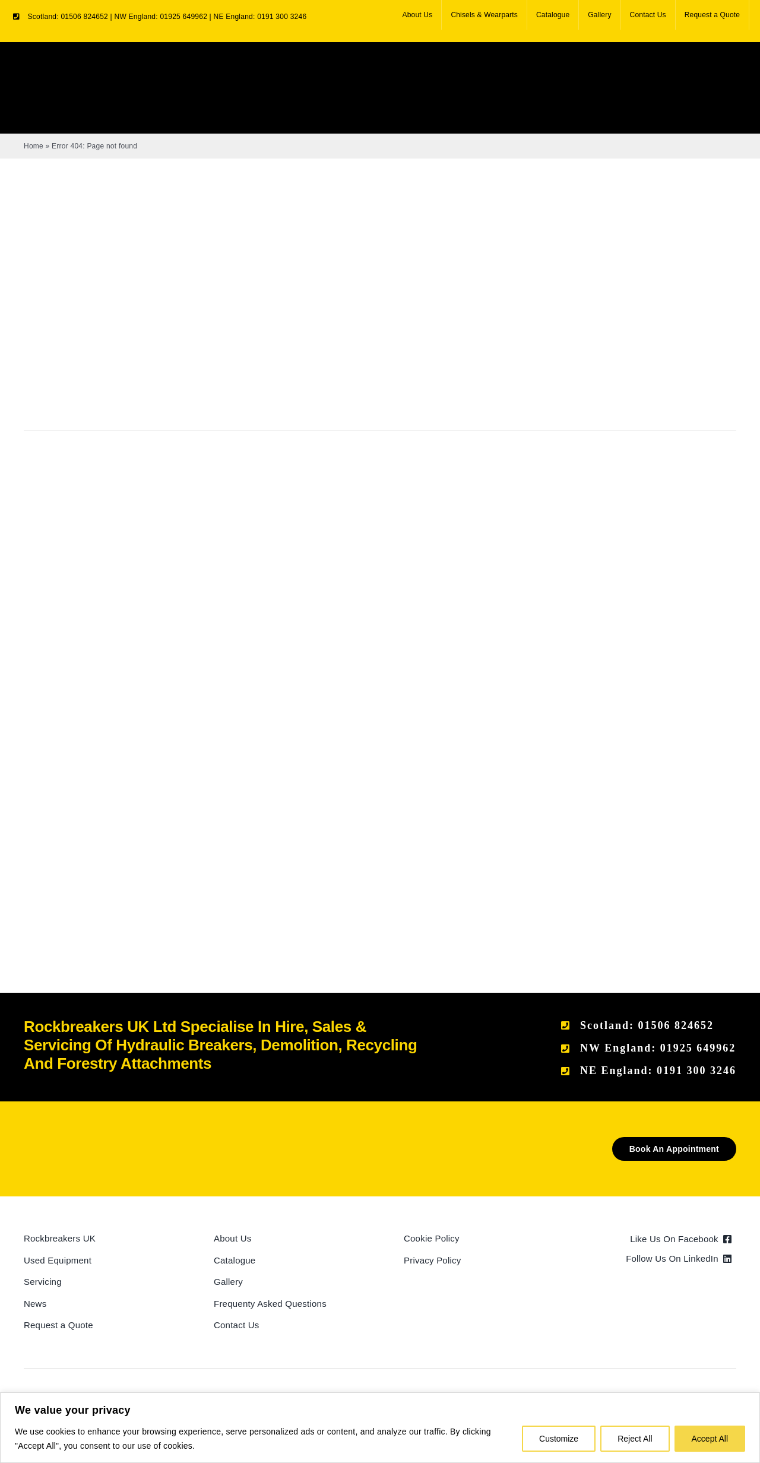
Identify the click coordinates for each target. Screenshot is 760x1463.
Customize (558, 1438)
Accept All (710, 1438)
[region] (380, 1427)
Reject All (635, 1438)
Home (33, 146)
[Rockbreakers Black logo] (80, 1141)
